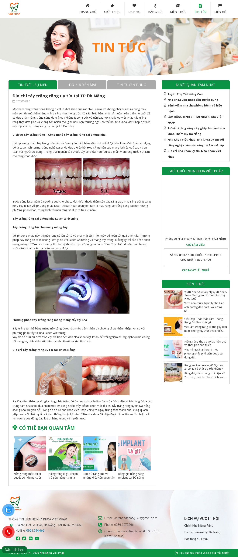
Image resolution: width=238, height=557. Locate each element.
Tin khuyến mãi (82, 84)
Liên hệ (220, 9)
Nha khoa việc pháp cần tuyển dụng (192, 99)
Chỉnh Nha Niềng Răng (198, 525)
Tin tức (200, 9)
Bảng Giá (155, 9)
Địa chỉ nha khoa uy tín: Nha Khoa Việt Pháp (194, 153)
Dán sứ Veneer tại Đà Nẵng (202, 532)
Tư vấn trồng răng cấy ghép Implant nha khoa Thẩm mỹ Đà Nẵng (196, 130)
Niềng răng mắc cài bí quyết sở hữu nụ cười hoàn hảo (27, 477)
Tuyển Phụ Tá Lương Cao (185, 94)
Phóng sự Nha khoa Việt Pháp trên (195, 238)
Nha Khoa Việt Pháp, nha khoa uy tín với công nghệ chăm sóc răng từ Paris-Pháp (195, 142)
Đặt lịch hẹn (14, 549)
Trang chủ (87, 9)
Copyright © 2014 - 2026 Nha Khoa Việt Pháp (36, 553)
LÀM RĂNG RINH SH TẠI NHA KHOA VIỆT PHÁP (195, 119)
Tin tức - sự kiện (33, 84)
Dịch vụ (134, 9)
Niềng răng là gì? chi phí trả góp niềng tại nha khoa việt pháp (63, 477)
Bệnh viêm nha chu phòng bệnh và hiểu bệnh (194, 107)
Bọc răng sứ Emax (196, 539)
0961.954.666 (35, 530)
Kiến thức (178, 9)
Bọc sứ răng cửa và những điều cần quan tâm (99, 475)
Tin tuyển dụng (131, 84)
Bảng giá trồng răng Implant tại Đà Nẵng (131, 475)
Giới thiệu (112, 9)
